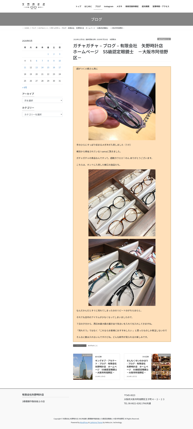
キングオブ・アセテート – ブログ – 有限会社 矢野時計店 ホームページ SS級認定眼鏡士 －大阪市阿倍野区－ (107, 366)
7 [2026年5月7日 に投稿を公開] (42, 60)
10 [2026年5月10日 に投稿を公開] (60, 60)
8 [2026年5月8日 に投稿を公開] (48, 60)
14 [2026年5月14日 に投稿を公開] (42, 67)
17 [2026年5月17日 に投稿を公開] (60, 67)
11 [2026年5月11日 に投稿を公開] (25, 67)
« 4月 (24, 87)
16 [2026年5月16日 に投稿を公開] (54, 67)
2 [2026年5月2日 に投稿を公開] (53, 54)
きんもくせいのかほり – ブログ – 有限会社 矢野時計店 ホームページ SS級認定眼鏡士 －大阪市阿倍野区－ (139, 366)
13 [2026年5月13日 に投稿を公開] (37, 67)
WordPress (84, 422)
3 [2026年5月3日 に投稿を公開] (59, 54)
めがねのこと (164, 39)
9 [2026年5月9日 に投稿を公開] (53, 60)
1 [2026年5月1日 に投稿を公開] (48, 54)
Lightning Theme (96, 422)
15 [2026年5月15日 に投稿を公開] (48, 67)
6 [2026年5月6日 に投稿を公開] (36, 60)
